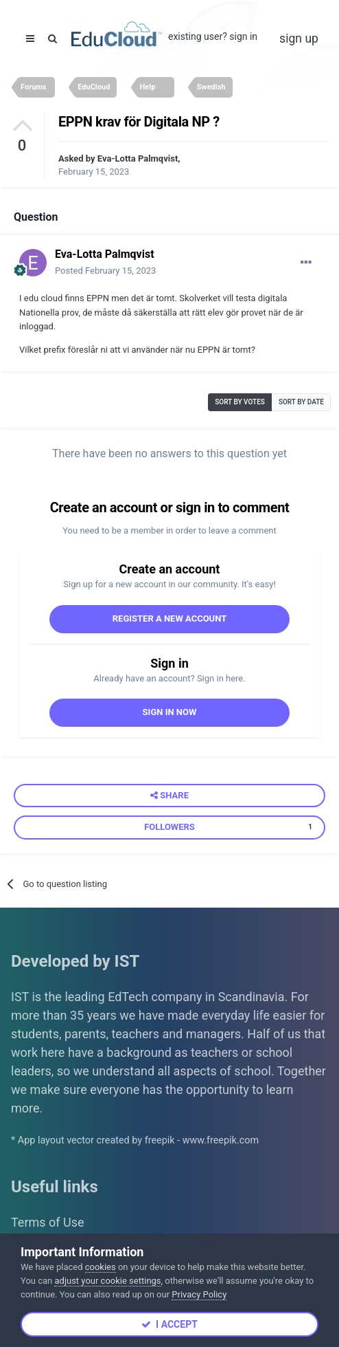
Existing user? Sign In (212, 36)
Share (169, 795)
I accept (169, 1324)
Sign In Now (170, 712)
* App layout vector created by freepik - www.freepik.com (135, 1140)
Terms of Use (47, 1222)
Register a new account (170, 618)
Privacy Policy (199, 1294)
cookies (100, 1267)
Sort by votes (240, 402)
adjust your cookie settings (107, 1280)
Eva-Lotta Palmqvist (137, 158)
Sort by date (301, 402)
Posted (105, 270)
